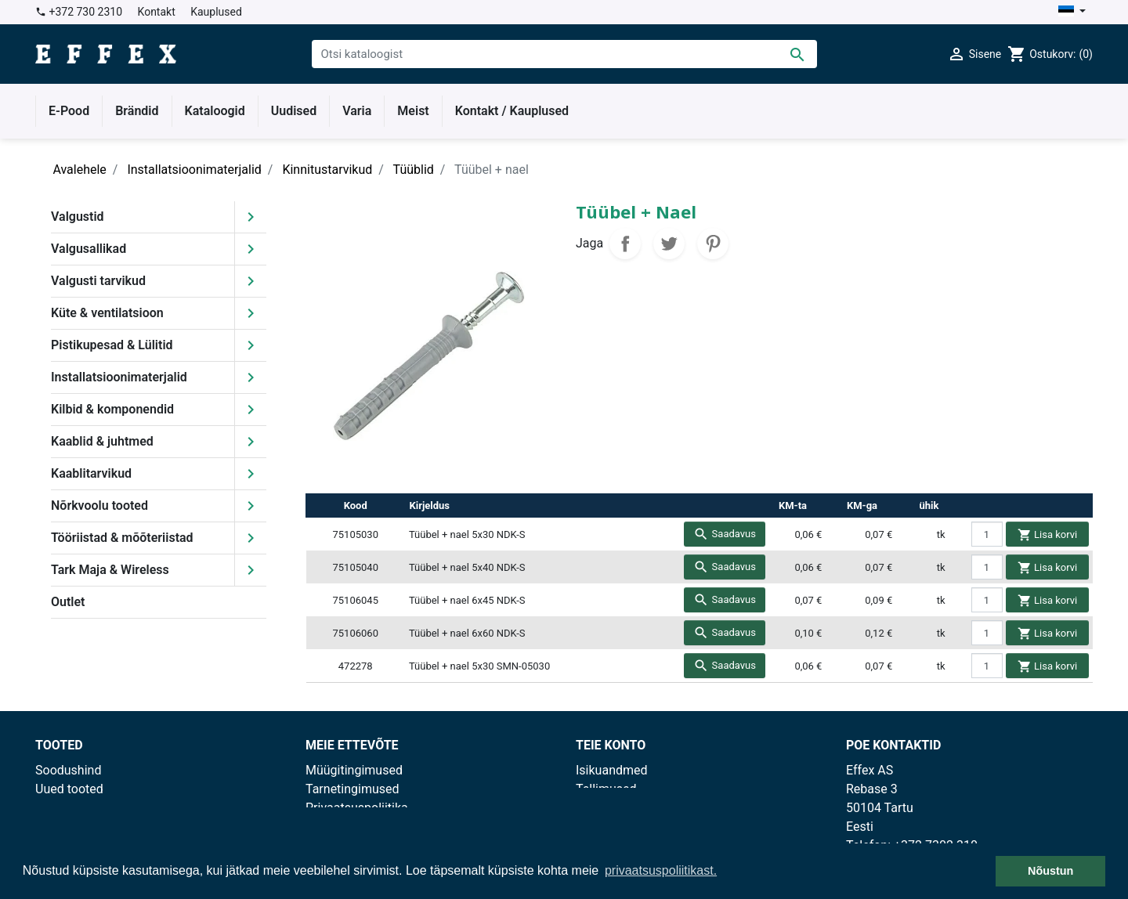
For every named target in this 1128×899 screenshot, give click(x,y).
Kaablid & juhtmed (102, 441)
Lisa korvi (1047, 534)
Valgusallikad (88, 248)
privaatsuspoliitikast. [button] (661, 870)
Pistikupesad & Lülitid (112, 345)
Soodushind (68, 770)
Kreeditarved (611, 807)
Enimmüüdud (72, 807)
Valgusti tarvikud (98, 280)
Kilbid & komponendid (112, 409)
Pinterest (712, 243)
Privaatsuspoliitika (357, 807)
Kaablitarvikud (91, 473)
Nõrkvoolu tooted (99, 505)
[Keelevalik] (1072, 12)
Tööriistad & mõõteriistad (122, 537)
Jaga (625, 243)
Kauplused (216, 11)
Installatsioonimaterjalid (119, 377)
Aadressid (603, 826)
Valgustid (77, 216)
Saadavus (724, 534)
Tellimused (606, 789)
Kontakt (156, 11)
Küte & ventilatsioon (107, 312)
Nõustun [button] (1050, 871)
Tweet (669, 243)
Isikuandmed (612, 770)
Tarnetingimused (353, 789)
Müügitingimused (354, 770)
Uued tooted (69, 789)
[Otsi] (564, 54)
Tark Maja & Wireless (110, 569)
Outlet (68, 601)
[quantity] (987, 534)
